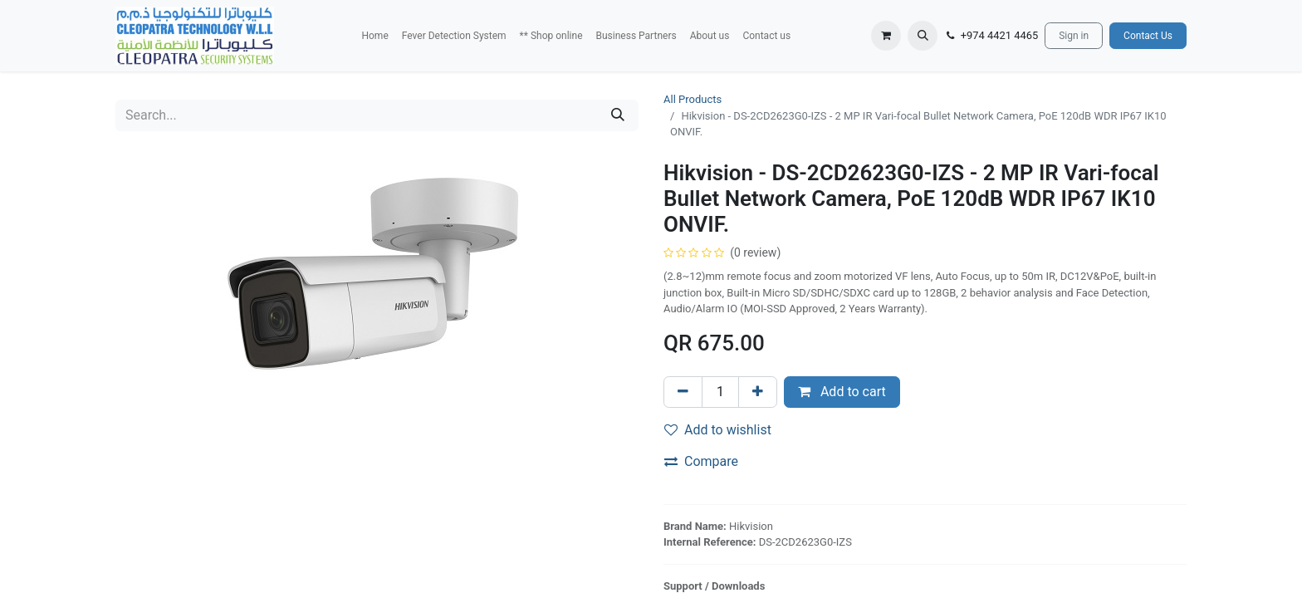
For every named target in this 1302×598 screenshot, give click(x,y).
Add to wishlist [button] (717, 430)
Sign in (1074, 36)
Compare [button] (701, 461)
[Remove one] (682, 392)
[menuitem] (374, 36)
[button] (922, 36)
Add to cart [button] (842, 391)
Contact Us (1147, 36)
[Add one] (757, 392)
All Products (692, 99)
